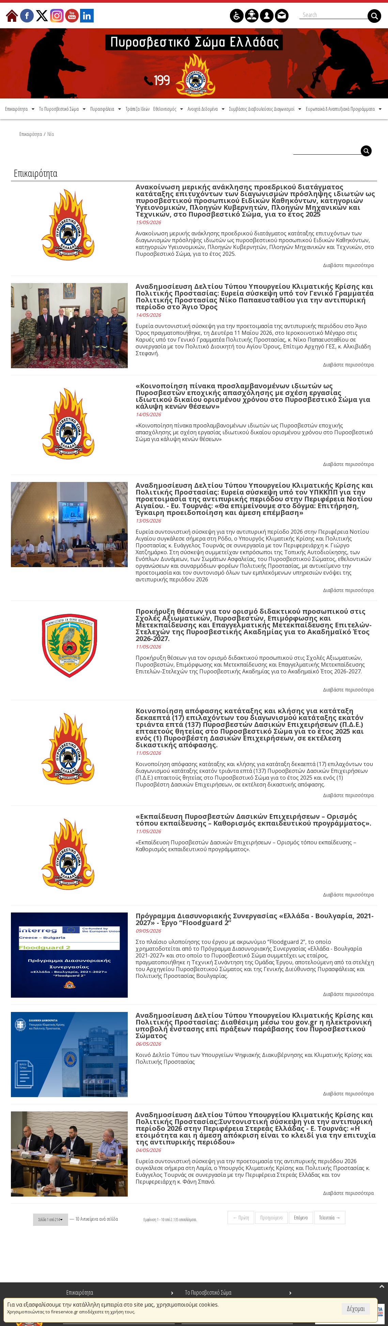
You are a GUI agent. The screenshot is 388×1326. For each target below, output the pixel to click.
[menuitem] (20, 107)
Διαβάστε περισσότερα (348, 264)
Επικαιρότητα (30, 132)
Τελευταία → (329, 1216)
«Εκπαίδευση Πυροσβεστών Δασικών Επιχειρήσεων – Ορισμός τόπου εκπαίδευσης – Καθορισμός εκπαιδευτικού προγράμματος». (253, 819)
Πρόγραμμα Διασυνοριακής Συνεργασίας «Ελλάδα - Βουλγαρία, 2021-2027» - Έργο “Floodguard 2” (255, 918)
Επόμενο (300, 1216)
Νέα (50, 132)
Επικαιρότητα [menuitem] (79, 1292)
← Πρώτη (240, 1216)
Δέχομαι (356, 1308)
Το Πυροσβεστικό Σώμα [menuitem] (208, 1292)
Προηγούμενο (271, 1216)
